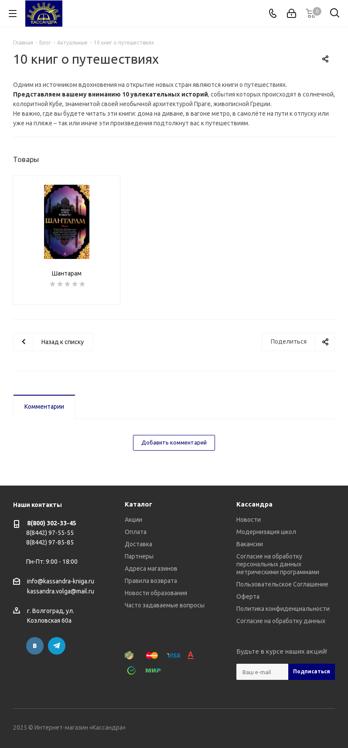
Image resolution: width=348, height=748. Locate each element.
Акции (133, 519)
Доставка (138, 544)
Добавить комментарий (174, 442)
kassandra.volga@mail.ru (60, 591)
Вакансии (249, 544)
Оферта (247, 596)
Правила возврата (151, 580)
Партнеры (139, 556)
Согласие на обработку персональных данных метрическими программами (277, 564)
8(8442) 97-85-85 (50, 542)
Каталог (138, 504)
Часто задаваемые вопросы (165, 605)
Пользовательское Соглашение (282, 584)
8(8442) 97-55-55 (50, 532)
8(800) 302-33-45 (51, 523)
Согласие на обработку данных (280, 620)
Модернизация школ (266, 531)
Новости (248, 519)
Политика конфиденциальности (283, 608)
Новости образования (156, 592)
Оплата (136, 531)
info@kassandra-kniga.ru (60, 581)
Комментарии (44, 406)
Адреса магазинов (151, 568)
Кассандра (254, 504)
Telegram (56, 646)
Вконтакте (35, 646)
